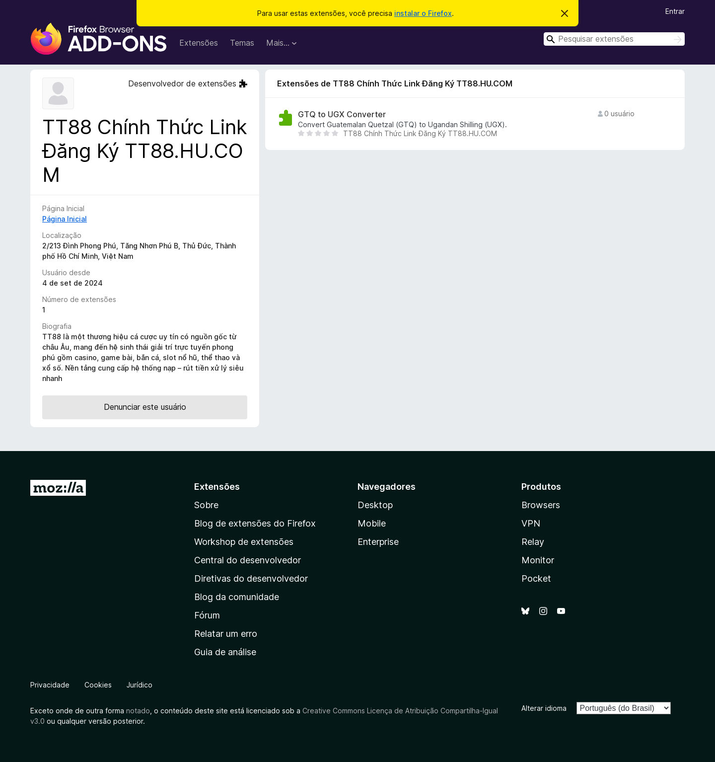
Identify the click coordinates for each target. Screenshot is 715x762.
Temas (242, 43)
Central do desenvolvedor (247, 560)
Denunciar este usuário (145, 407)
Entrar (675, 11)
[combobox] (614, 39)
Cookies (98, 685)
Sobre (206, 505)
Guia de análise (225, 652)
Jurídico (139, 685)
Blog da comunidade (236, 597)
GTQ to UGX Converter (342, 114)
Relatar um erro (225, 633)
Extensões (198, 43)
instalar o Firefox (423, 13)
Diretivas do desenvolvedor (251, 578)
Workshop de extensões (243, 541)
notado (138, 710)
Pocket (536, 578)
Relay (532, 541)
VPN (530, 523)
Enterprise (378, 541)
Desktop (375, 505)
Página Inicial (64, 219)
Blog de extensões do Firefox (255, 523)
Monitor (537, 560)
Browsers (540, 505)
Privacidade (50, 685)
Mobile (372, 523)
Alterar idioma (544, 708)
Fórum (207, 615)
